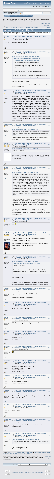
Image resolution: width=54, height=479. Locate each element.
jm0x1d (6, 90)
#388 (49, 234)
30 (13, 27)
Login (20, 15)
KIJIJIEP (6, 36)
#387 (49, 220)
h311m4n (6, 233)
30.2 (9, 13)
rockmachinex (8, 124)
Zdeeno (6, 167)
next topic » (47, 25)
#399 (49, 420)
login (18, 10)
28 (10, 27)
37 (24, 27)
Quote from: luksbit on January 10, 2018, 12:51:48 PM (25, 261)
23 (39, 26)
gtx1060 (6, 331)
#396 (49, 377)
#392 (49, 318)
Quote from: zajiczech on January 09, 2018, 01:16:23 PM (25, 56)
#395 (49, 362)
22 (37, 26)
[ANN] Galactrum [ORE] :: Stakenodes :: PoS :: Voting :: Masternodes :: (26, 20)
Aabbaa (6, 390)
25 (5, 27)
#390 (49, 289)
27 (8, 27)
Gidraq (6, 302)
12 (20, 26)
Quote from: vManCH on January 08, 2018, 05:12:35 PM (25, 148)
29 (11, 27)
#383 (49, 92)
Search (16, 15)
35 (21, 27)
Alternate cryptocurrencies (19, 19)
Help (12, 15)
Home (7, 15)
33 (18, 27)
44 (36, 27)
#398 (49, 406)
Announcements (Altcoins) (36, 19)
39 (28, 27)
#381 (49, 38)
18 (30, 26)
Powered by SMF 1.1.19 (18, 472)
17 (28, 26)
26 (7, 27)
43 (34, 27)
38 (26, 27)
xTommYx (7, 361)
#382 (49, 52)
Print (48, 27)
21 (36, 26)
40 (29, 27)
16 (27, 26)
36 (23, 27)
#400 (49, 435)
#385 (49, 145)
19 (32, 26)
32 (16, 27)
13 (22, 26)
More (30, 15)
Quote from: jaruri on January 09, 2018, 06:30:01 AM (27, 60)
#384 (49, 125)
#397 (49, 391)
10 (17, 26)
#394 (49, 347)
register (23, 10)
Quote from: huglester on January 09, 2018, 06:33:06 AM (27, 58)
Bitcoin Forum (7, 19)
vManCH (6, 256)
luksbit (6, 143)
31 (15, 27)
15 (25, 26)
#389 (49, 257)
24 (3, 27)
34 (20, 27)
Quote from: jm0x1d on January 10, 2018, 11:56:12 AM (25, 129)
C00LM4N (7, 375)
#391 (49, 304)
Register (25, 15)
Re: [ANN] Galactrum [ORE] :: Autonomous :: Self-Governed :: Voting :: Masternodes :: (30, 37)
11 (19, 26)
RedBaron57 (8, 419)
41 (31, 27)
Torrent (13, 13)
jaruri (5, 51)
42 (33, 27)
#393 (49, 333)
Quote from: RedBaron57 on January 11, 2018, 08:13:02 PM (26, 439)
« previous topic (45, 23)
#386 (49, 168)
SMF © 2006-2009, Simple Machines (34, 472)
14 (23, 26)
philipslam (7, 218)
